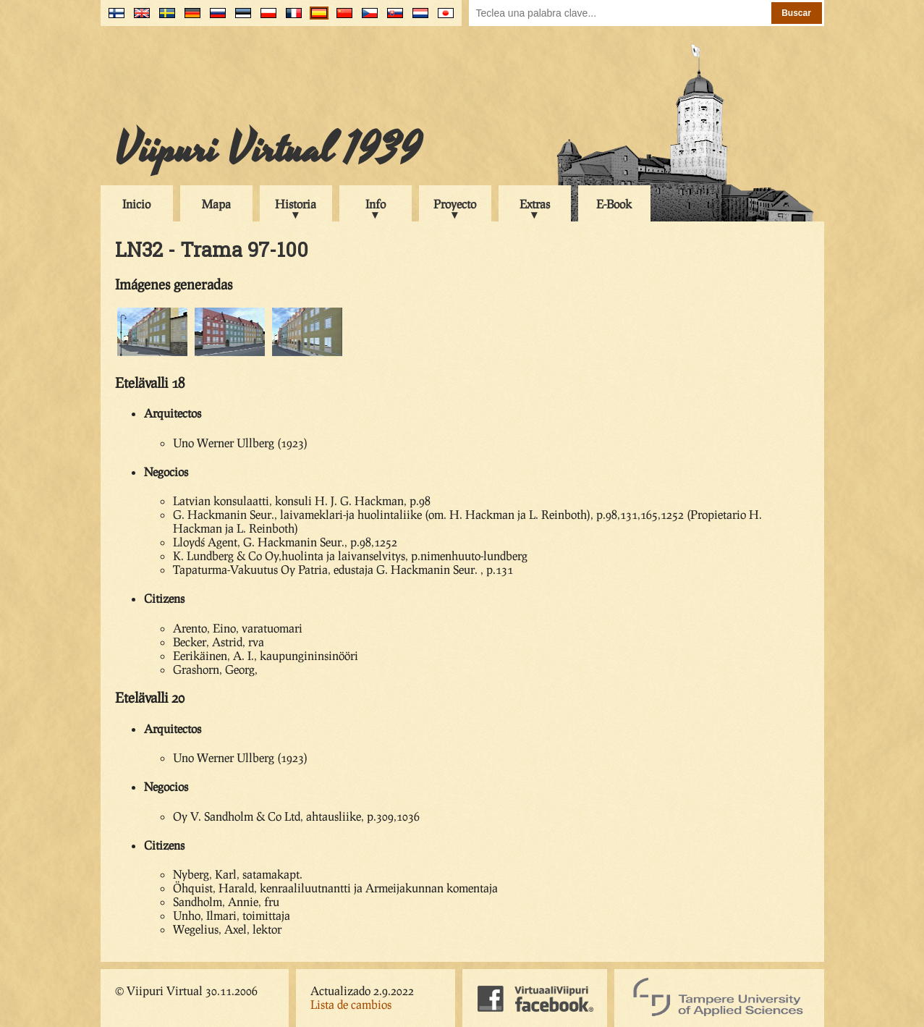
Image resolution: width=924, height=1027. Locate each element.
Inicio (136, 204)
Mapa (216, 204)
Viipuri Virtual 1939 (268, 150)
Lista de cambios (350, 1004)
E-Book (614, 204)
